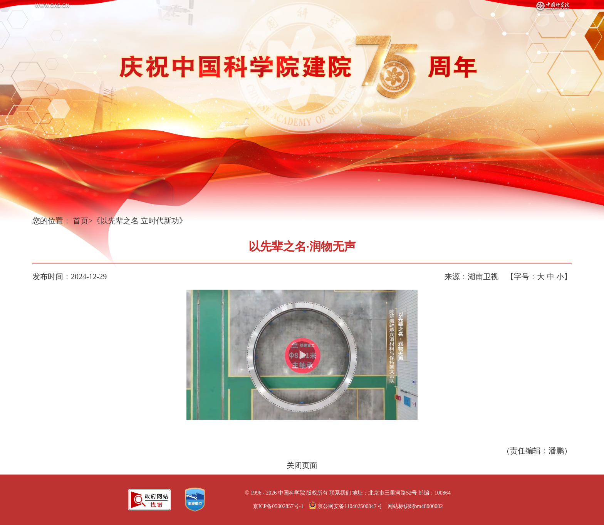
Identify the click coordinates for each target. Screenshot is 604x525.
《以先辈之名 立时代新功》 (139, 220)
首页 (80, 220)
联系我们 (340, 493)
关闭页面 (302, 465)
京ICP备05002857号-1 (278, 506)
